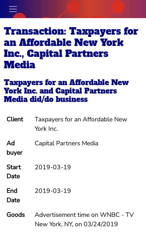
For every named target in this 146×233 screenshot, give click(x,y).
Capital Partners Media (60, 95)
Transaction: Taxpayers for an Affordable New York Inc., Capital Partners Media (71, 48)
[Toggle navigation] (13, 9)
